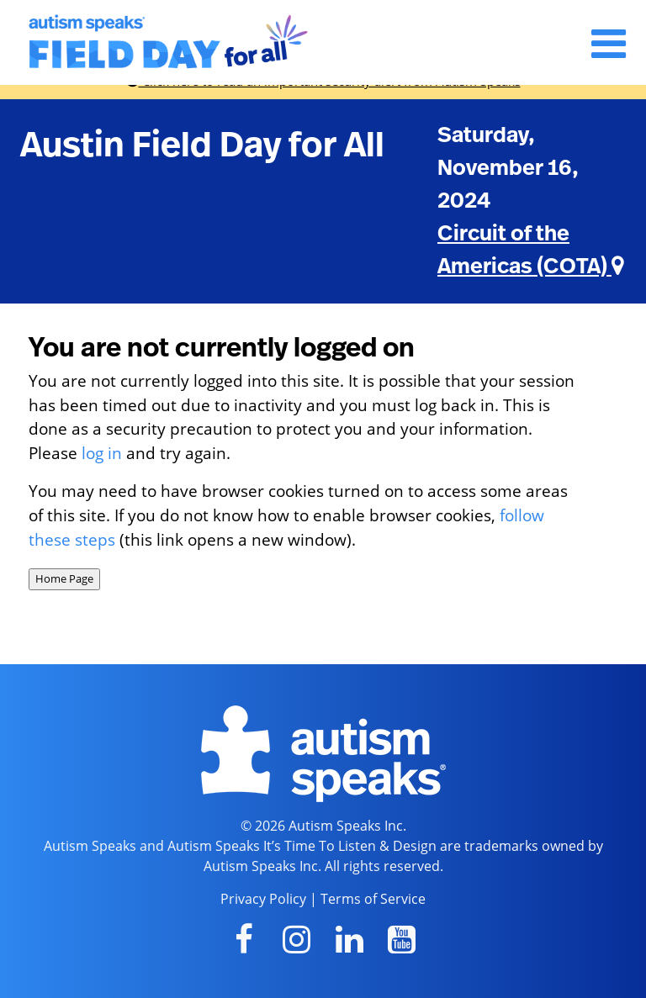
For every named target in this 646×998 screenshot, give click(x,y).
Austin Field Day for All (202, 145)
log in (102, 452)
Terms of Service (373, 899)
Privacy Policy (263, 899)
